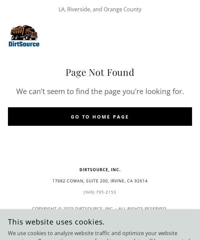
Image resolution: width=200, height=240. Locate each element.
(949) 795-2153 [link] (100, 192)
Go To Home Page (100, 117)
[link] (24, 34)
